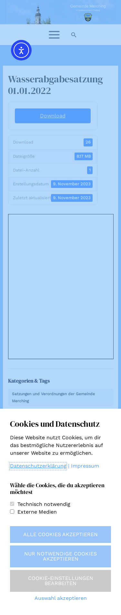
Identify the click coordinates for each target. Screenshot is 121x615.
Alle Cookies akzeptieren (60, 534)
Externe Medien (37, 512)
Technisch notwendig (43, 504)
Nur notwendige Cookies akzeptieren (60, 556)
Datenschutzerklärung (38, 466)
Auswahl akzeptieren (61, 598)
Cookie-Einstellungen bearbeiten (60, 580)
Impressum (85, 466)
